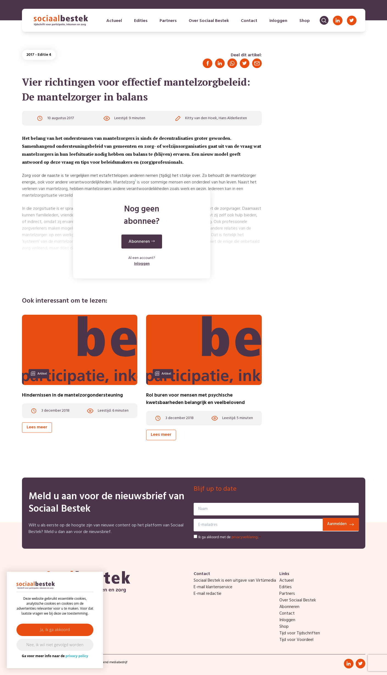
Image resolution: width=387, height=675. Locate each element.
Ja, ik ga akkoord (55, 629)
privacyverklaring (245, 537)
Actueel (114, 20)
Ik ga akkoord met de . (229, 537)
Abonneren (289, 606)
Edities (140, 20)
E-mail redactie (207, 593)
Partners (168, 20)
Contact (249, 20)
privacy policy (77, 656)
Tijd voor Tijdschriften (299, 633)
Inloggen (278, 20)
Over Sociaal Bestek (209, 20)
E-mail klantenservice (213, 587)
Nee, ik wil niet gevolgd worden (54, 644)
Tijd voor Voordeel (296, 639)
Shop (304, 20)
